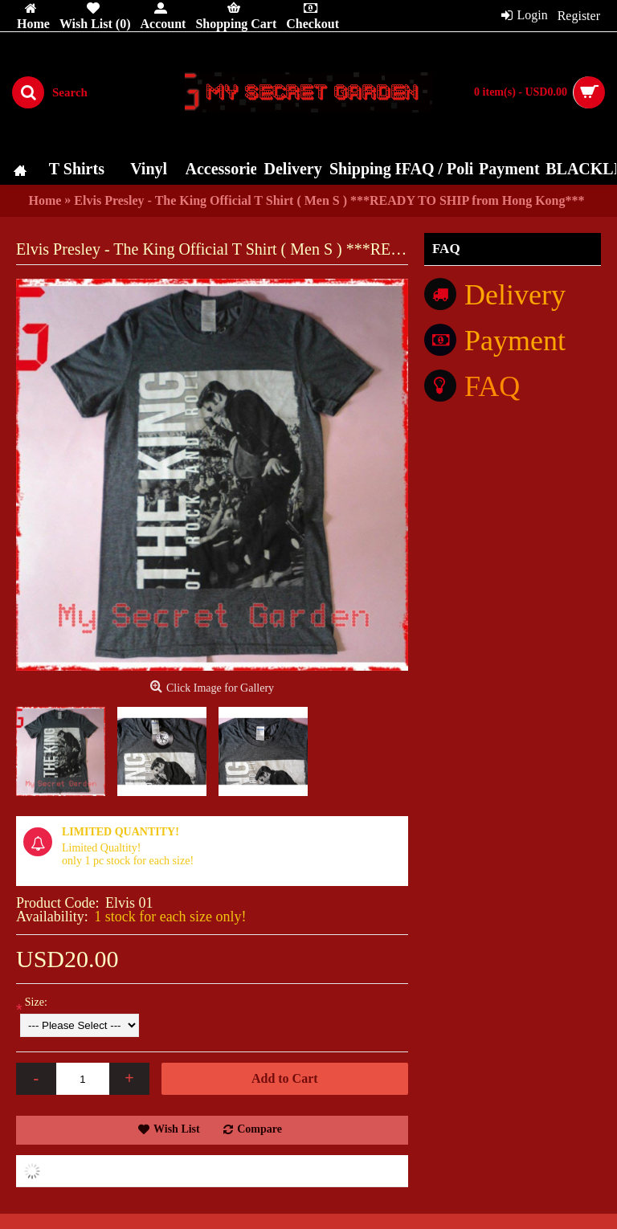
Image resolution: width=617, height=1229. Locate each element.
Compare (259, 1129)
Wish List (176, 1129)
